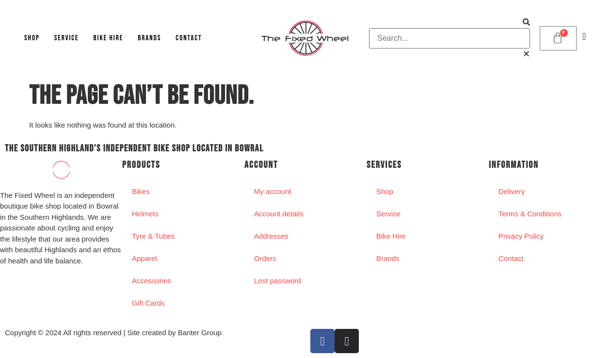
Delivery (511, 191)
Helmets (145, 214)
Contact (189, 38)
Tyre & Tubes (153, 236)
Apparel (144, 258)
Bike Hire (108, 38)
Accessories (151, 281)
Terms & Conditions (530, 214)
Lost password (277, 281)
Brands (149, 38)
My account (272, 191)
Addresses (271, 236)
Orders (265, 258)
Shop (32, 38)
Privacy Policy (521, 236)
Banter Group (200, 332)
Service (66, 38)
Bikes (141, 191)
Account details (279, 214)
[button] (449, 22)
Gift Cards (148, 303)
